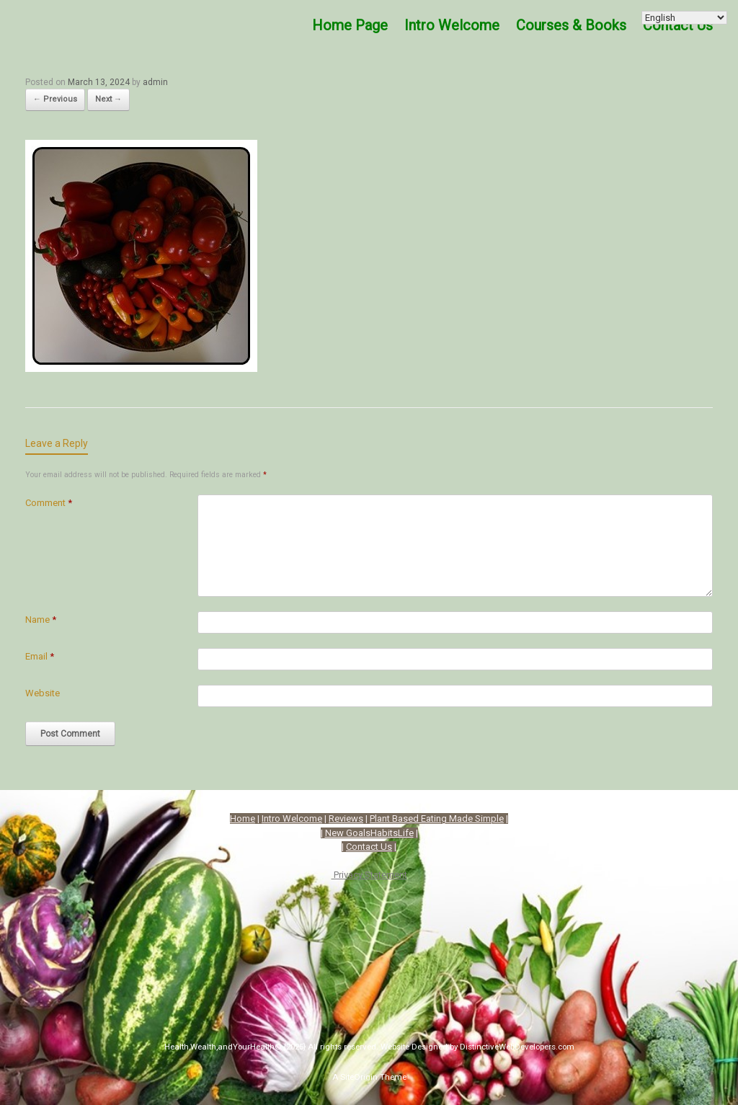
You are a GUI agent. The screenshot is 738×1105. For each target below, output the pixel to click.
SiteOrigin (359, 1077)
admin (155, 82)
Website (42, 693)
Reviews (346, 818)
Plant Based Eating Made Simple (437, 818)
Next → (108, 99)
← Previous (55, 99)
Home (242, 818)
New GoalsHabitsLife (369, 832)
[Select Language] (684, 18)
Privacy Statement (369, 874)
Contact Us (678, 25)
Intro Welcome (451, 25)
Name (40, 619)
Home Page (350, 25)
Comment (48, 502)
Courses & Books (571, 25)
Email (39, 656)
